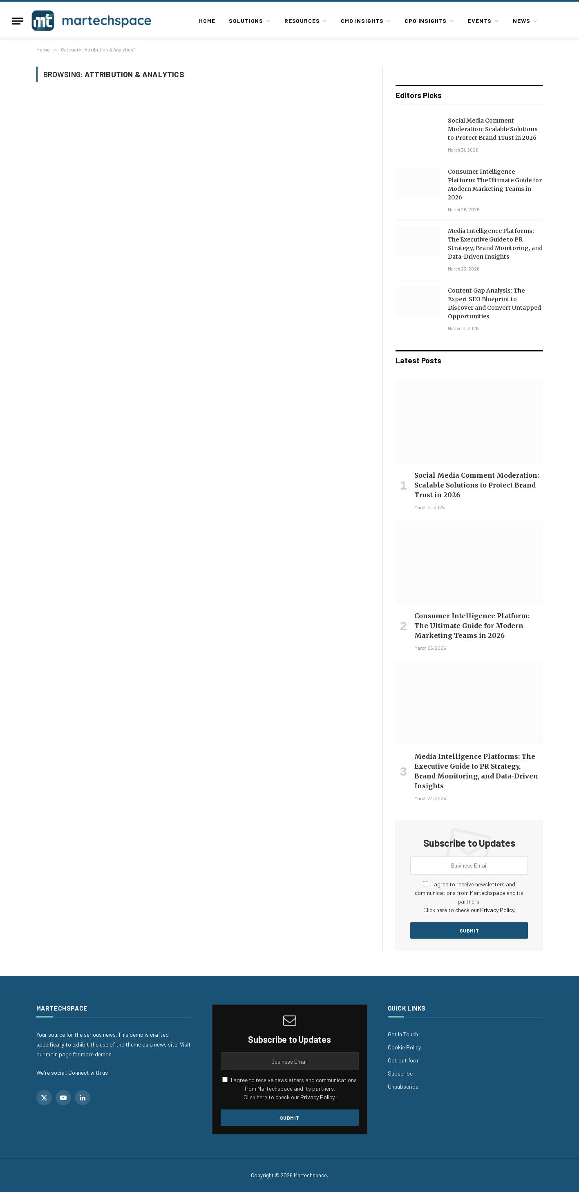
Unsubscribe (403, 1086)
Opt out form (404, 1060)
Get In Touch (403, 1034)
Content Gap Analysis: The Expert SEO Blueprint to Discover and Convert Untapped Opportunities (494, 303)
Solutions (246, 20)
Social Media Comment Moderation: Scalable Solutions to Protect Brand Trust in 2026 (493, 129)
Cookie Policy (404, 1047)
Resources (302, 20)
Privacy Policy (497, 909)
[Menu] (17, 21)
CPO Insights (426, 20)
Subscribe (400, 1073)
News (521, 20)
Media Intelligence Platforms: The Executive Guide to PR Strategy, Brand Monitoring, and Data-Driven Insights (495, 243)
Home (207, 20)
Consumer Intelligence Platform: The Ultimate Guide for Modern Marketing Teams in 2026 (495, 184)
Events (480, 20)
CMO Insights (362, 20)
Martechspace (310, 1175)
